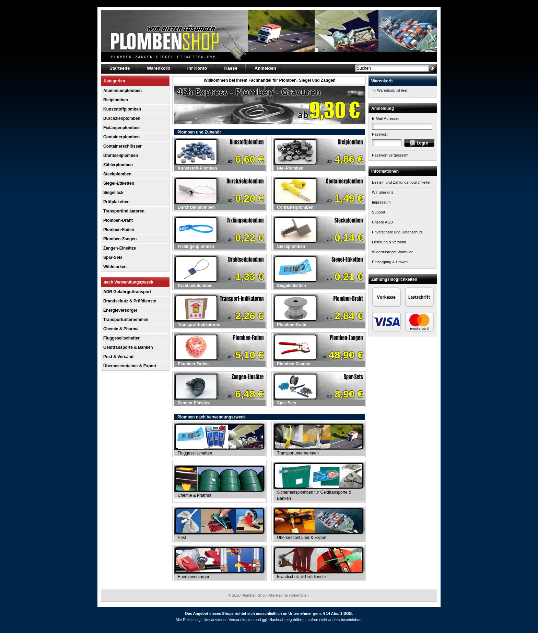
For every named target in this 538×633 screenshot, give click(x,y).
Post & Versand (118, 356)
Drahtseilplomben (120, 155)
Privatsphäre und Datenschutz (397, 232)
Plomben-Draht (118, 220)
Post (182, 537)
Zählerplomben (118, 164)
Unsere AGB (382, 222)
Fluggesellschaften (122, 338)
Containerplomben (121, 137)
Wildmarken (115, 266)
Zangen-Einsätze (119, 248)
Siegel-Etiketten (118, 183)
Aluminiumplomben (122, 90)
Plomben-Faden (118, 229)
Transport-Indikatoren (199, 324)
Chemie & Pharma (121, 328)
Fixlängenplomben (121, 127)
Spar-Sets (112, 257)
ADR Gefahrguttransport (127, 291)
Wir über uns (382, 192)
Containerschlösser (122, 146)
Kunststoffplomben (122, 109)
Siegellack (113, 192)
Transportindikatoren (123, 211)
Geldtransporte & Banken (128, 347)
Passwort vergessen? (390, 155)
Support (378, 212)
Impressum (381, 202)
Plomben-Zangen (120, 239)
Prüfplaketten (116, 201)
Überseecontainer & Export (129, 366)
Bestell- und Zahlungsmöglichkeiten (402, 182)
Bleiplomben (115, 99)
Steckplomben (117, 174)
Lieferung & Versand (389, 242)
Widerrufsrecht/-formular (392, 252)
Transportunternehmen (125, 319)
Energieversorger (120, 310)
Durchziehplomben (121, 118)
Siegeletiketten (291, 285)
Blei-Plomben (290, 168)
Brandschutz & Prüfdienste (129, 301)
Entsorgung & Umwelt (390, 262)
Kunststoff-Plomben (197, 168)
